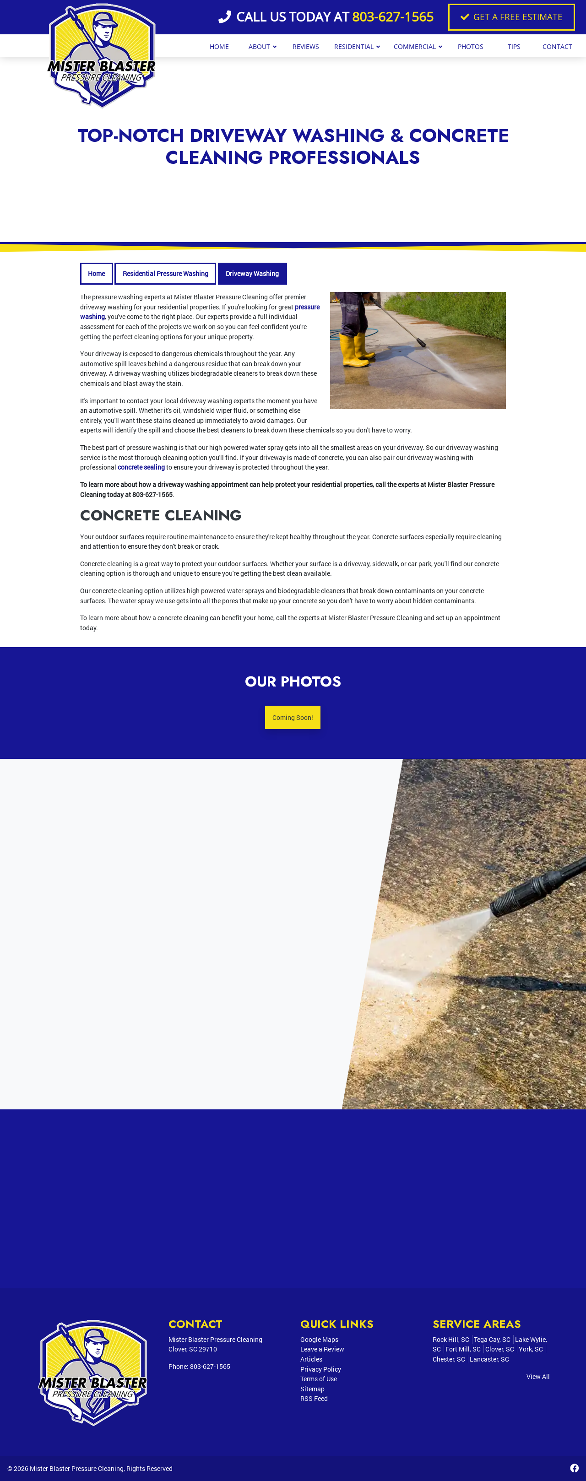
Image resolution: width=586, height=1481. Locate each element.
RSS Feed (314, 1398)
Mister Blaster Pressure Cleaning (77, 1468)
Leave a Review (322, 1349)
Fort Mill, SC (463, 1349)
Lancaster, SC (489, 1359)
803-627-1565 (393, 16)
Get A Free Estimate (512, 17)
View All (538, 1376)
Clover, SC (499, 1349)
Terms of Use (318, 1378)
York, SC (531, 1349)
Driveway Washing (252, 273)
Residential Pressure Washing (165, 273)
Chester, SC (449, 1359)
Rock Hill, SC (451, 1339)
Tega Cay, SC (492, 1339)
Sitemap (312, 1388)
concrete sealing (141, 467)
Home (96, 273)
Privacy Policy (320, 1369)
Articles (311, 1359)
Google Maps (319, 1339)
